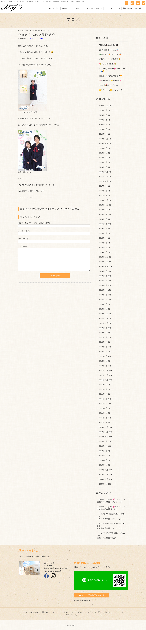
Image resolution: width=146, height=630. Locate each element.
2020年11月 (103, 106)
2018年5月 (103, 153)
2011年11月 (103, 375)
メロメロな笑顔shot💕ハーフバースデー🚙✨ (112, 70)
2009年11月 (103, 474)
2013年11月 (103, 262)
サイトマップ (119, 612)
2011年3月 (103, 413)
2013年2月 (103, 304)
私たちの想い (54, 8)
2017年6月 (103, 195)
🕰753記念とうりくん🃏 (108, 50)
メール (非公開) (24, 231)
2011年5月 (103, 403)
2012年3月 (103, 356)
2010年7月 (103, 451)
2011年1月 (103, 422)
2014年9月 (103, 238)
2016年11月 (103, 200)
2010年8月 (103, 446)
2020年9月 (103, 110)
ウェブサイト (23, 239)
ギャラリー (79, 8)
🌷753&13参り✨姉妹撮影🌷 (110, 80)
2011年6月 (103, 399)
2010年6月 (103, 455)
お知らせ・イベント (94, 8)
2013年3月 (103, 299)
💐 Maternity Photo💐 (107, 64)
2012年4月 (103, 351)
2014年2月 (103, 252)
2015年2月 (103, 233)
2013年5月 (103, 290)
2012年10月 (103, 323)
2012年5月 (103, 347)
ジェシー (115, 502)
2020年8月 (103, 115)
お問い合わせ (140, 8)
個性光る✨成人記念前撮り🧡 (110, 76)
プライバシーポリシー (73, 615)
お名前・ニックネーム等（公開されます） (34, 223)
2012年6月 (103, 342)
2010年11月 (103, 432)
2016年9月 (103, 210)
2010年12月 (103, 427)
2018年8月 (103, 148)
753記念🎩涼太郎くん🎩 (108, 45)
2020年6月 (103, 124)
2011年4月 (103, 408)
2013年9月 (103, 271)
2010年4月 (103, 460)
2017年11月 (103, 176)
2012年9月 (103, 328)
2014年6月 (103, 243)
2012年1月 (103, 366)
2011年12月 (103, 370)
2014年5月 (103, 247)
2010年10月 (103, 437)
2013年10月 (103, 266)
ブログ (117, 8)
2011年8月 (103, 389)
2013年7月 (103, 280)
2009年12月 (103, 470)
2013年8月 (103, 276)
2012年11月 (103, 318)
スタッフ (108, 8)
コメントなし (33, 38)
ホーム (20, 30)
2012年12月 (103, 314)
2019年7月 (103, 134)
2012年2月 (103, 361)
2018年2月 (103, 162)
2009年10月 (103, 479)
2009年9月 (103, 484)
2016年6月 (103, 219)
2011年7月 (103, 394)
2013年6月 (103, 285)
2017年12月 (103, 172)
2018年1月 (103, 167)
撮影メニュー (67, 8)
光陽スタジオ (75, 625)
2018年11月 (103, 139)
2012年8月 (103, 333)
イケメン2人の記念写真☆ (109, 514)
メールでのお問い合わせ (91, 595)
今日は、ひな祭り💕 (107, 499)
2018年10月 (103, 143)
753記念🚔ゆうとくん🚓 (108, 85)
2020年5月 (103, 129)
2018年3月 (103, 158)
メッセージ (22, 246)
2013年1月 (103, 309)
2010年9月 (103, 441)
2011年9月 (103, 385)
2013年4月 (103, 295)
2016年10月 (103, 205)
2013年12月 (103, 257)
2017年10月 (103, 181)
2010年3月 (103, 465)
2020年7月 (103, 120)
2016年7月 (103, 214)
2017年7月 (103, 191)
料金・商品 (127, 8)
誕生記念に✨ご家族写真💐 (109, 59)
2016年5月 (103, 224)
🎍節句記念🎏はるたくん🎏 (110, 54)
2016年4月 (103, 228)
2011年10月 (103, 380)
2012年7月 (103, 337)
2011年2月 (103, 418)
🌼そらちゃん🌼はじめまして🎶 (111, 90)
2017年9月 (103, 186)
